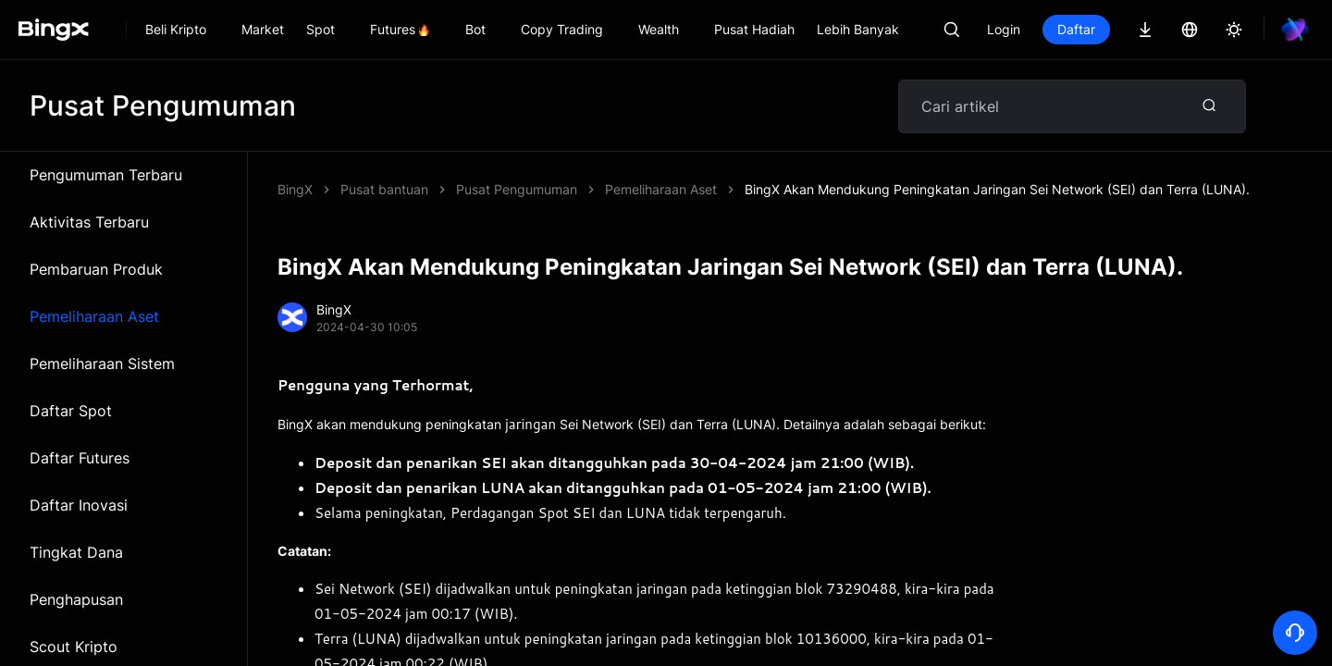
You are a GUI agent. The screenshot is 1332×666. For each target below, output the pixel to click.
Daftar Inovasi (79, 505)
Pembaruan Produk (96, 269)
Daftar (1076, 29)
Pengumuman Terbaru (106, 175)
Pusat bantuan (384, 189)
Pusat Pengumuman (516, 189)
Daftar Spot (71, 410)
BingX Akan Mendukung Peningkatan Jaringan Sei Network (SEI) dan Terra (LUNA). (997, 189)
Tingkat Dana (76, 552)
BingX (295, 189)
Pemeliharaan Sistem (102, 363)
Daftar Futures (80, 458)
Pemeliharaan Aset (94, 316)
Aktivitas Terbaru (89, 222)
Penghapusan (76, 599)
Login (1003, 29)
